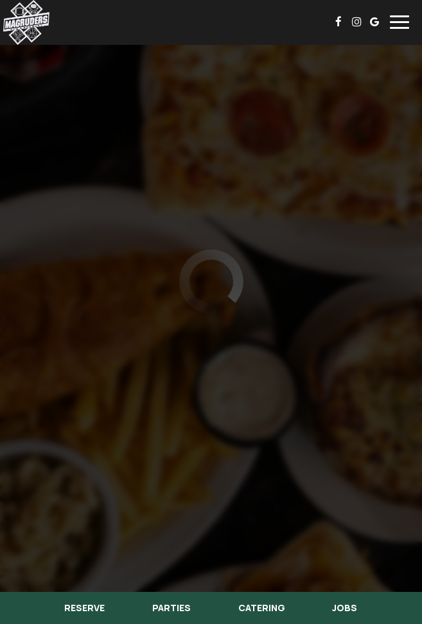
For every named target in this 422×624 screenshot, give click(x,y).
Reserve (84, 608)
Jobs (344, 608)
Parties (171, 608)
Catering (261, 608)
